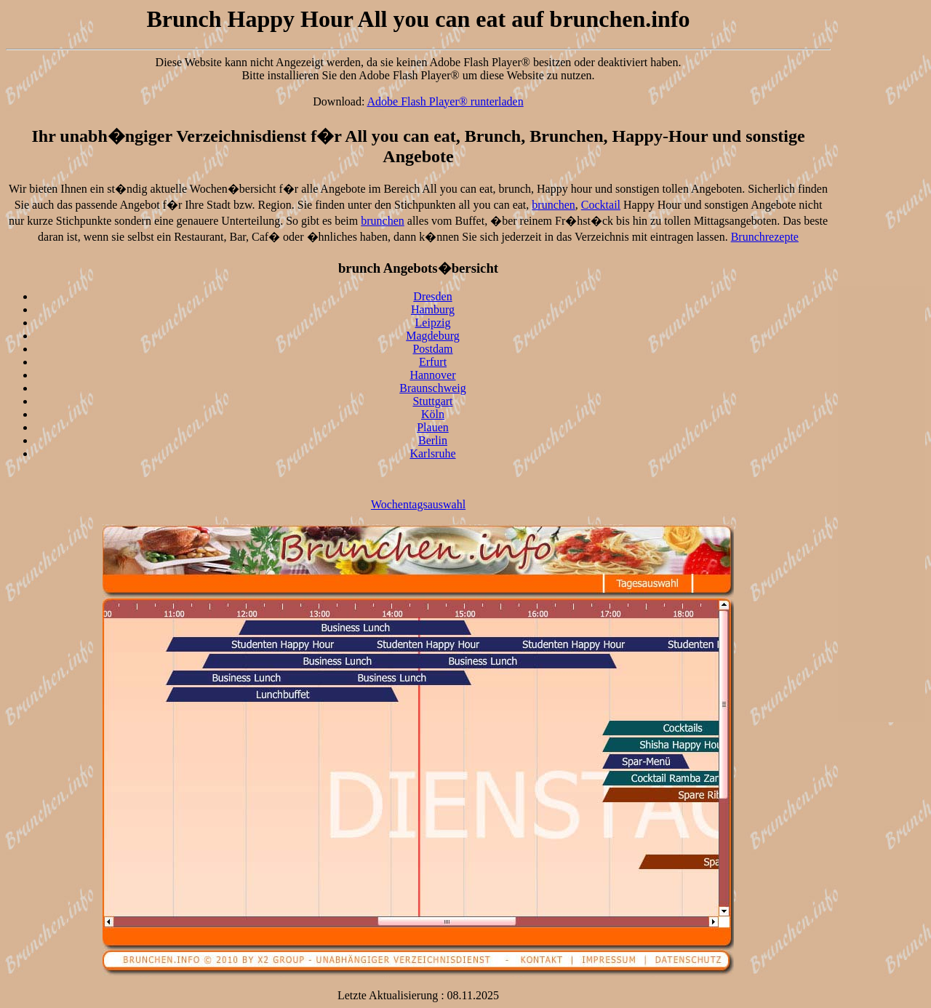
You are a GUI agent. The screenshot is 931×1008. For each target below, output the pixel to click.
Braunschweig (432, 388)
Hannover (432, 375)
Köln (432, 414)
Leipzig (433, 322)
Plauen (433, 427)
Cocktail (600, 205)
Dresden (432, 296)
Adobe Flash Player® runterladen (445, 101)
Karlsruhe (432, 453)
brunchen (553, 205)
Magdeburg (432, 335)
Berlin (432, 440)
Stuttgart (432, 401)
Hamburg (433, 309)
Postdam (432, 349)
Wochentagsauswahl (418, 504)
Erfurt (433, 362)
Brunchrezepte (765, 237)
